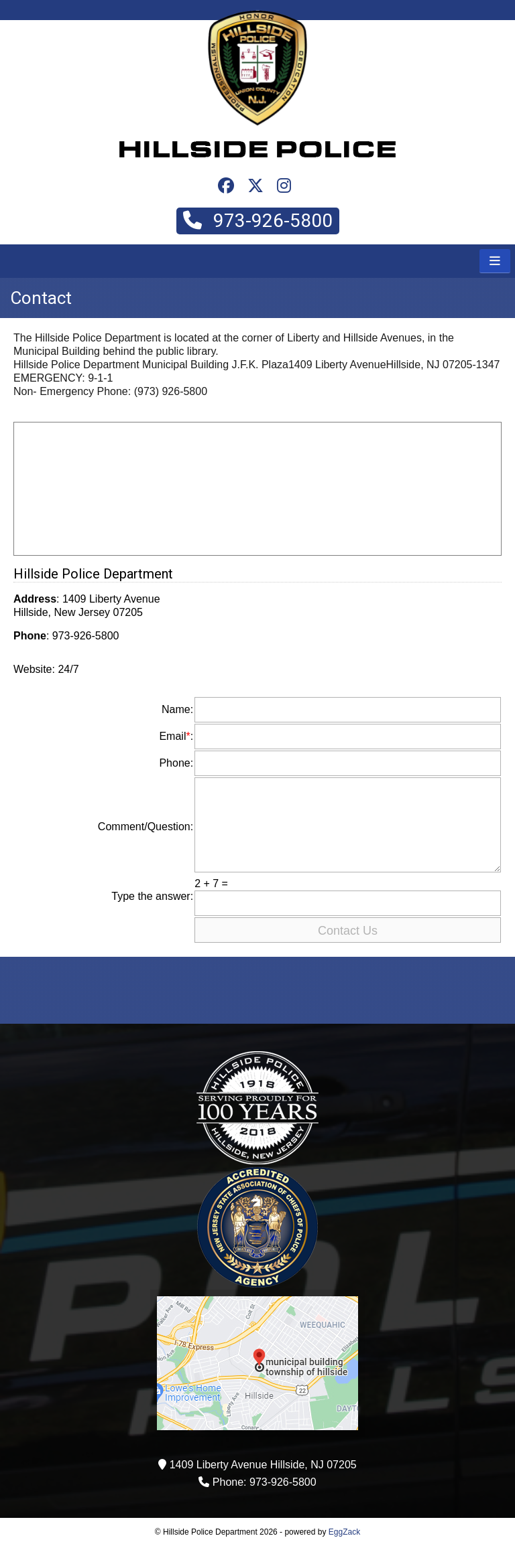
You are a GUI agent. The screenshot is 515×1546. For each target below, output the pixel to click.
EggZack (344, 1532)
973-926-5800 (258, 221)
